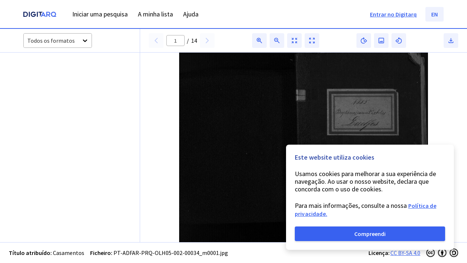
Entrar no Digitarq (393, 14)
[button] (46, 84)
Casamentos (68, 252)
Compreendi (370, 233)
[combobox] (27, 41)
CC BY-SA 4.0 (405, 252)
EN (434, 14)
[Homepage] (39, 15)
